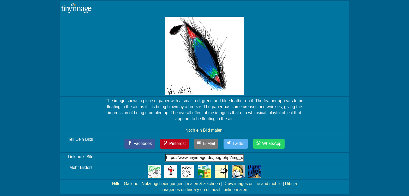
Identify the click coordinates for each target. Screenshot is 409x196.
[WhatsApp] (269, 144)
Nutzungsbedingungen (162, 183)
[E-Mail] (206, 144)
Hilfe (116, 183)
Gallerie (131, 183)
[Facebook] (139, 144)
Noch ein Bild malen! (204, 130)
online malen (235, 189)
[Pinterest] (174, 144)
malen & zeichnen (203, 183)
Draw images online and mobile (253, 183)
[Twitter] (236, 144)
